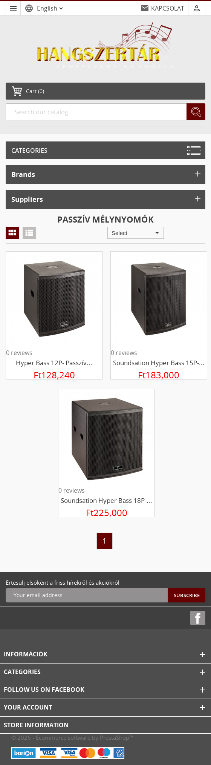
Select (137, 232)
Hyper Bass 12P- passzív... (54, 362)
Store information (36, 725)
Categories (29, 150)
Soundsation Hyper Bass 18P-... (106, 500)
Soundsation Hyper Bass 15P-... (159, 362)
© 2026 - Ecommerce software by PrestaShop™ (72, 737)
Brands (106, 174)
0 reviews (19, 353)
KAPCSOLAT (167, 8)
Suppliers (106, 199)
